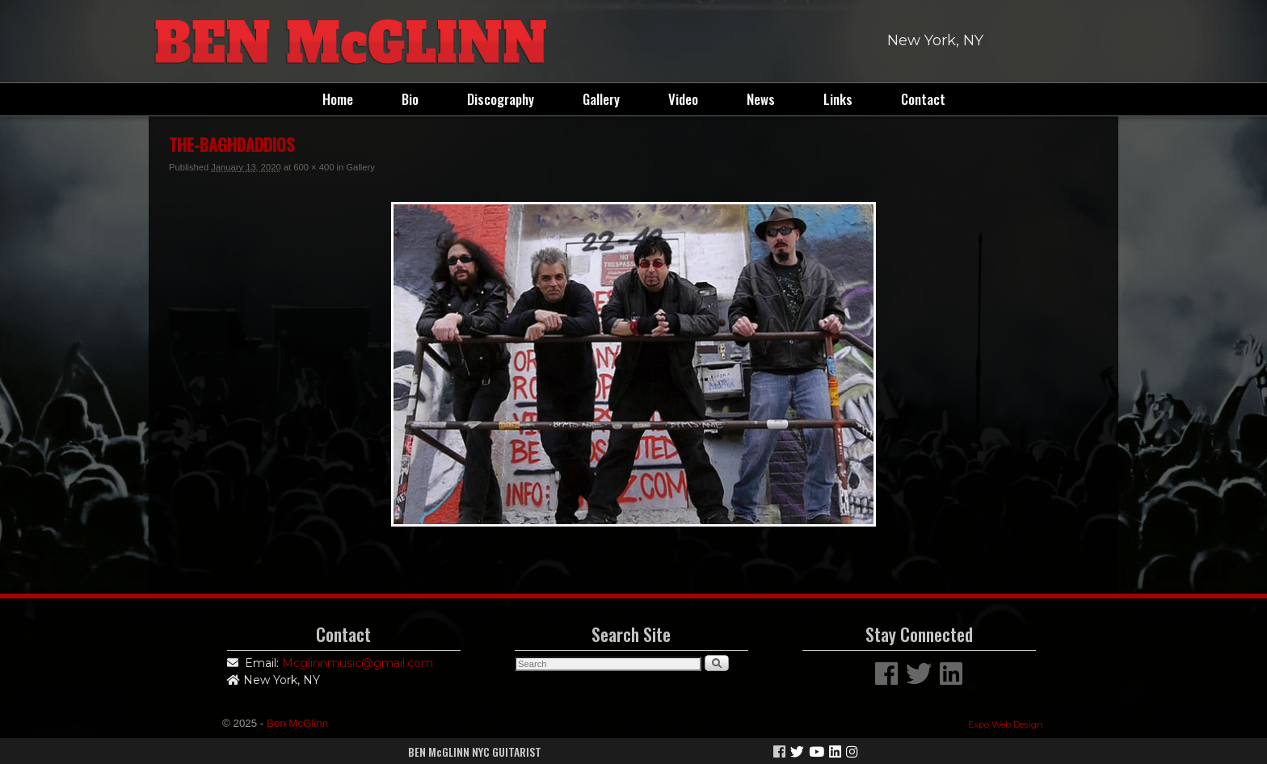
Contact (923, 99)
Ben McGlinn (297, 723)
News (761, 99)
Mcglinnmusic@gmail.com (357, 663)
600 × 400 (313, 167)
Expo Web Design (1005, 724)
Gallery (601, 99)
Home (337, 99)
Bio (410, 99)
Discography (500, 99)
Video (683, 99)
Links (837, 99)
